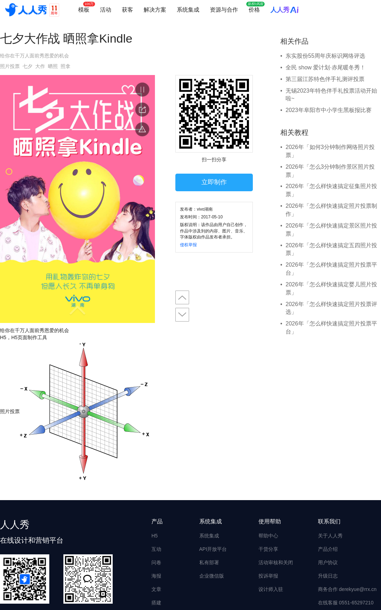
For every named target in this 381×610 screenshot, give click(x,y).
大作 (40, 66)
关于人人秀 (330, 536)
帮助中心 (268, 536)
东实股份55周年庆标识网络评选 (325, 56)
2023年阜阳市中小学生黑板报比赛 (328, 110)
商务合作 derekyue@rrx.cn (347, 589)
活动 (105, 10)
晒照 (53, 66)
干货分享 (268, 549)
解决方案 (155, 10)
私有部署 (209, 562)
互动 (156, 549)
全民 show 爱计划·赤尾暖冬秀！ (326, 67)
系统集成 (188, 10)
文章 (156, 589)
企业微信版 (211, 576)
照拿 (65, 66)
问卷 (156, 562)
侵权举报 (188, 244)
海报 (156, 576)
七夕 (27, 66)
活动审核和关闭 (275, 562)
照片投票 (10, 66)
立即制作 (214, 182)
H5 (154, 536)
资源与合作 (224, 10)
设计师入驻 (270, 589)
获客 (127, 10)
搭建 (156, 602)
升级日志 (328, 576)
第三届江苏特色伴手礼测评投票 (325, 79)
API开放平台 (213, 549)
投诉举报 (268, 576)
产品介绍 (328, 549)
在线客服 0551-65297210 (346, 602)
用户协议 (328, 562)
